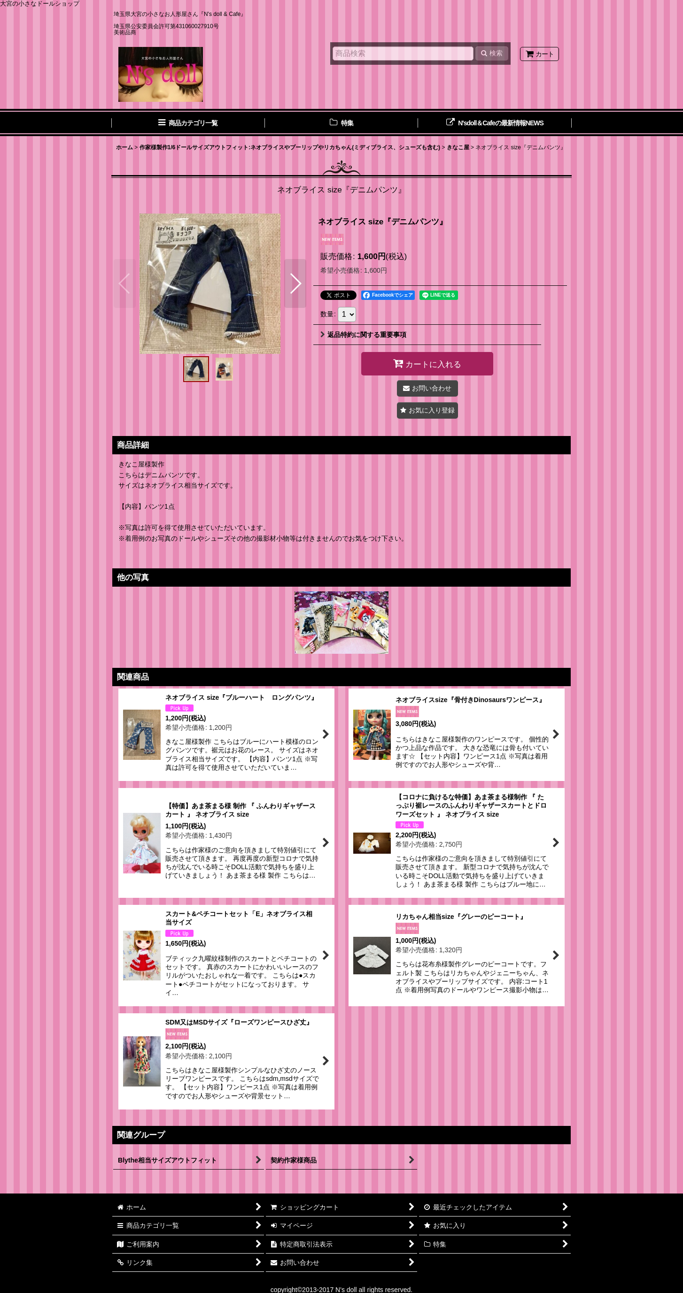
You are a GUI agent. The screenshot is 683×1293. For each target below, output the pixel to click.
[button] (125, 283)
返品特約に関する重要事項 (363, 334)
